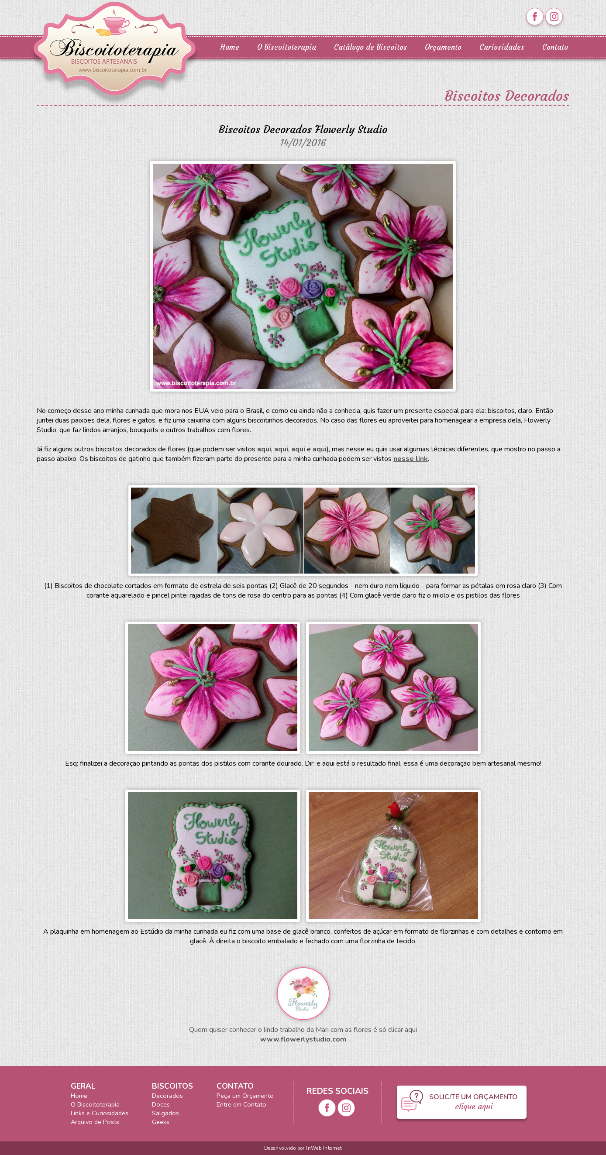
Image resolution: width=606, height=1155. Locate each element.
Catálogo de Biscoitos (370, 47)
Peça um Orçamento (245, 1095)
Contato (555, 47)
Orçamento (443, 47)
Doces (161, 1104)
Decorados (167, 1095)
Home (229, 47)
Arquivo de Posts (95, 1121)
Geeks (160, 1121)
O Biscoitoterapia (286, 47)
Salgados (165, 1113)
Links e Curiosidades (99, 1113)
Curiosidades (501, 47)
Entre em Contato (241, 1104)
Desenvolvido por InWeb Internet (303, 1148)
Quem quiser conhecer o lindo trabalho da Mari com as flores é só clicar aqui (303, 1029)
